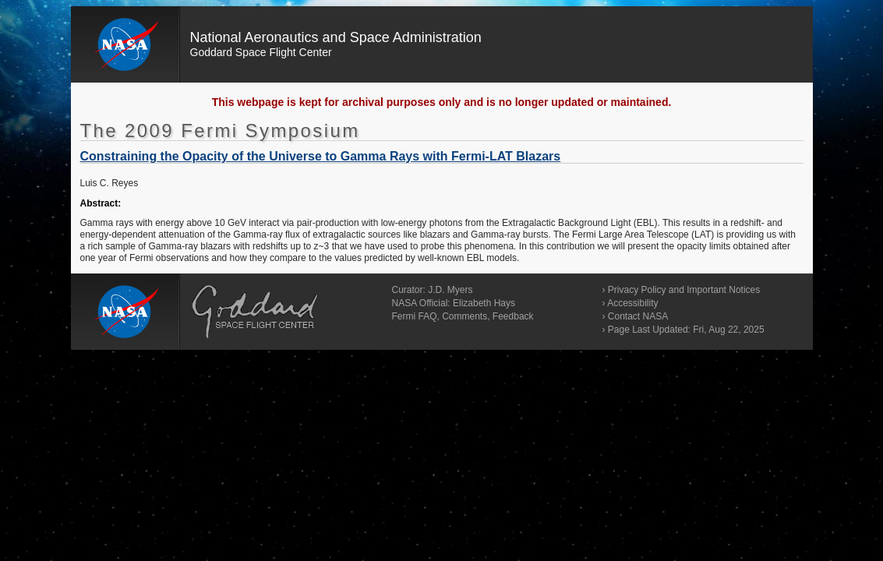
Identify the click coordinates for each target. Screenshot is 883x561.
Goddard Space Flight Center (261, 52)
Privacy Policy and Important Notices (684, 289)
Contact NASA (638, 316)
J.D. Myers (450, 289)
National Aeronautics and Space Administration (336, 37)
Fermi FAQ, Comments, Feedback (463, 316)
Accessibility (632, 303)
